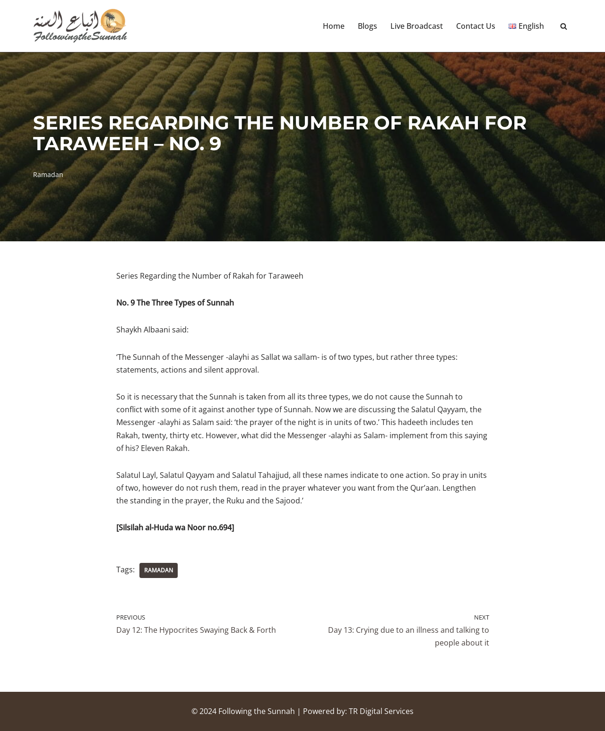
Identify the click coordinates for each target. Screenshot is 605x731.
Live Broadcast (416, 26)
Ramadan (48, 174)
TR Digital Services (381, 711)
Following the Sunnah (256, 711)
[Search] (563, 26)
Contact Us (475, 26)
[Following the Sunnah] (80, 25)
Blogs (367, 26)
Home (334, 26)
